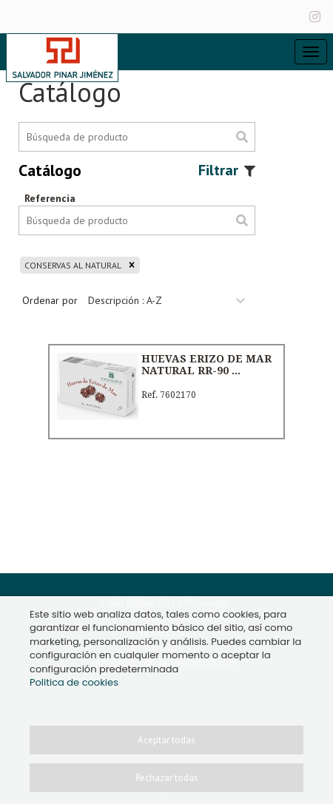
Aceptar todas (166, 740)
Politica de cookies (74, 682)
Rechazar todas (166, 777)
